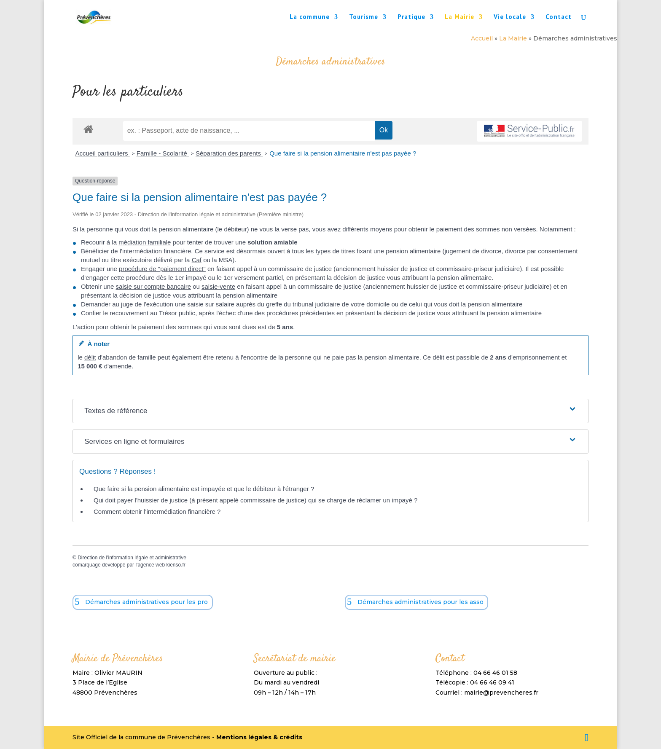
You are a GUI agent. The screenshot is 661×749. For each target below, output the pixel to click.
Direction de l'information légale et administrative (132, 558)
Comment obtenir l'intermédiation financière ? (157, 511)
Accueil (482, 38)
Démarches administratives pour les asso (420, 602)
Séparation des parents (229, 153)
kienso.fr (175, 565)
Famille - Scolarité (163, 153)
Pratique (411, 17)
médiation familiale (144, 242)
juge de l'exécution (147, 304)
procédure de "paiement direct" (162, 268)
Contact (558, 17)
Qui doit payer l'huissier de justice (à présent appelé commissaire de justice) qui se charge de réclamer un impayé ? (255, 500)
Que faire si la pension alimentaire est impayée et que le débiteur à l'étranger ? (204, 488)
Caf (197, 259)
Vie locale (510, 17)
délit (90, 357)
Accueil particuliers (102, 153)
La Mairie (459, 17)
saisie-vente (218, 286)
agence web (151, 565)
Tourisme (363, 17)
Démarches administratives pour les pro (146, 602)
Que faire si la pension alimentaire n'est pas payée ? (342, 153)
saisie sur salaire (210, 304)
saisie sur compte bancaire (153, 286)
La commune (310, 17)
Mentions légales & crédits (259, 737)
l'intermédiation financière (155, 251)
